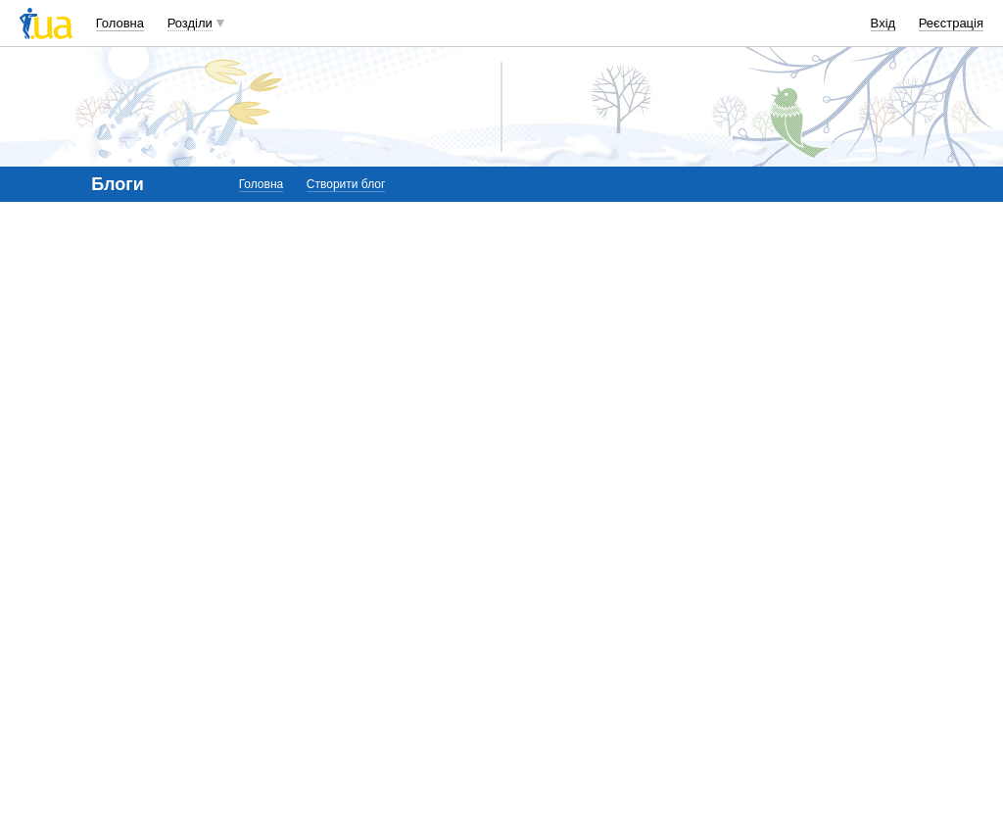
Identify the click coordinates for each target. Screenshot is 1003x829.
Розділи (190, 23)
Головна (120, 23)
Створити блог (346, 184)
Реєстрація (951, 23)
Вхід (883, 23)
